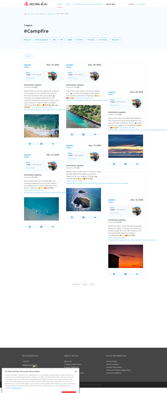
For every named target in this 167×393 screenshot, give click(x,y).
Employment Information (74, 373)
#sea (44, 110)
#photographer (36, 110)
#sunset (61, 193)
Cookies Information (114, 367)
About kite (110, 4)
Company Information (72, 364)
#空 (61, 40)
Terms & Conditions (113, 373)
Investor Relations (71, 367)
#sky (48, 110)
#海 (54, 40)
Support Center (70, 370)
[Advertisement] (125, 74)
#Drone (79, 40)
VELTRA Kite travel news (39, 14)
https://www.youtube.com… (34, 190)
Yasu (28, 73)
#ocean (60, 110)
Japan (67, 4)
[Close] (75, 379)
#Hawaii (27, 40)
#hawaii (27, 110)
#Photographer (41, 40)
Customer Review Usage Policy (118, 370)
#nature (54, 110)
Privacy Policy (111, 361)
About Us (67, 361)
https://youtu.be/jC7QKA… (84, 98)
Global (59, 4)
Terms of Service (112, 364)
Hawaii (28, 56)
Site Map (67, 376)
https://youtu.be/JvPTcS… (43, 107)
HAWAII (27, 65)
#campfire (152, 130)
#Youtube (103, 40)
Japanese (141, 4)
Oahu (26, 67)
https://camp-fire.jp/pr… (127, 128)
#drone (159, 130)
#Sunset (115, 40)
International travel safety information (88, 4)
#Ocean (90, 40)
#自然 (69, 40)
